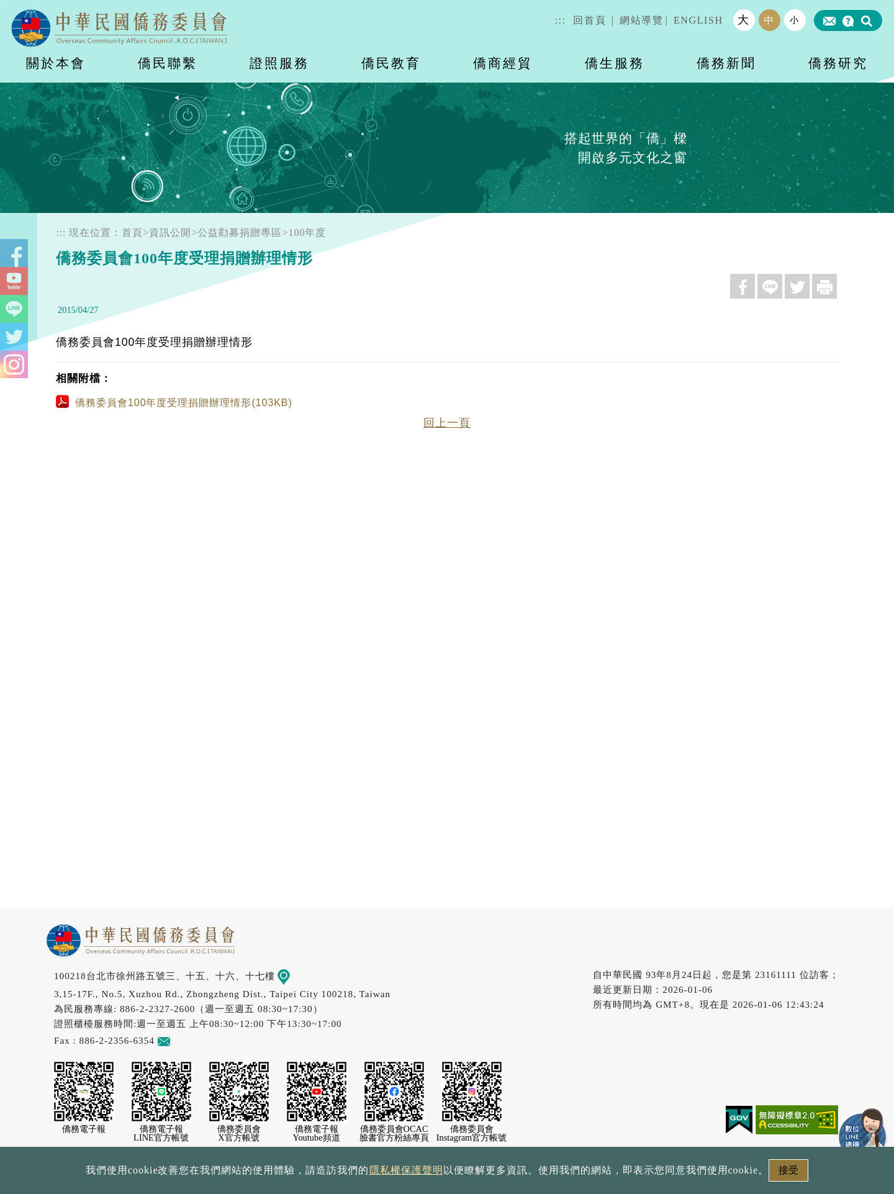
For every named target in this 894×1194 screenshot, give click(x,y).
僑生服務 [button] (614, 63)
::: (560, 20)
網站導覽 (641, 20)
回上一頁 (447, 423)
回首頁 (589, 20)
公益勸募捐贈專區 (239, 232)
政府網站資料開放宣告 (282, 1174)
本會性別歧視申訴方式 (613, 1174)
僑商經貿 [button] (503, 63)
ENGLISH (698, 20)
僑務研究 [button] (838, 63)
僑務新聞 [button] (726, 63)
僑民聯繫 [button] (167, 63)
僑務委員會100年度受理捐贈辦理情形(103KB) (174, 402)
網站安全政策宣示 (495, 1174)
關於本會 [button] (56, 63)
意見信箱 (182, 1040)
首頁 (132, 232)
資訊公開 (170, 232)
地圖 (292, 975)
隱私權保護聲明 (394, 1174)
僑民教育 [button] (391, 63)
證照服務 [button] (279, 63)
